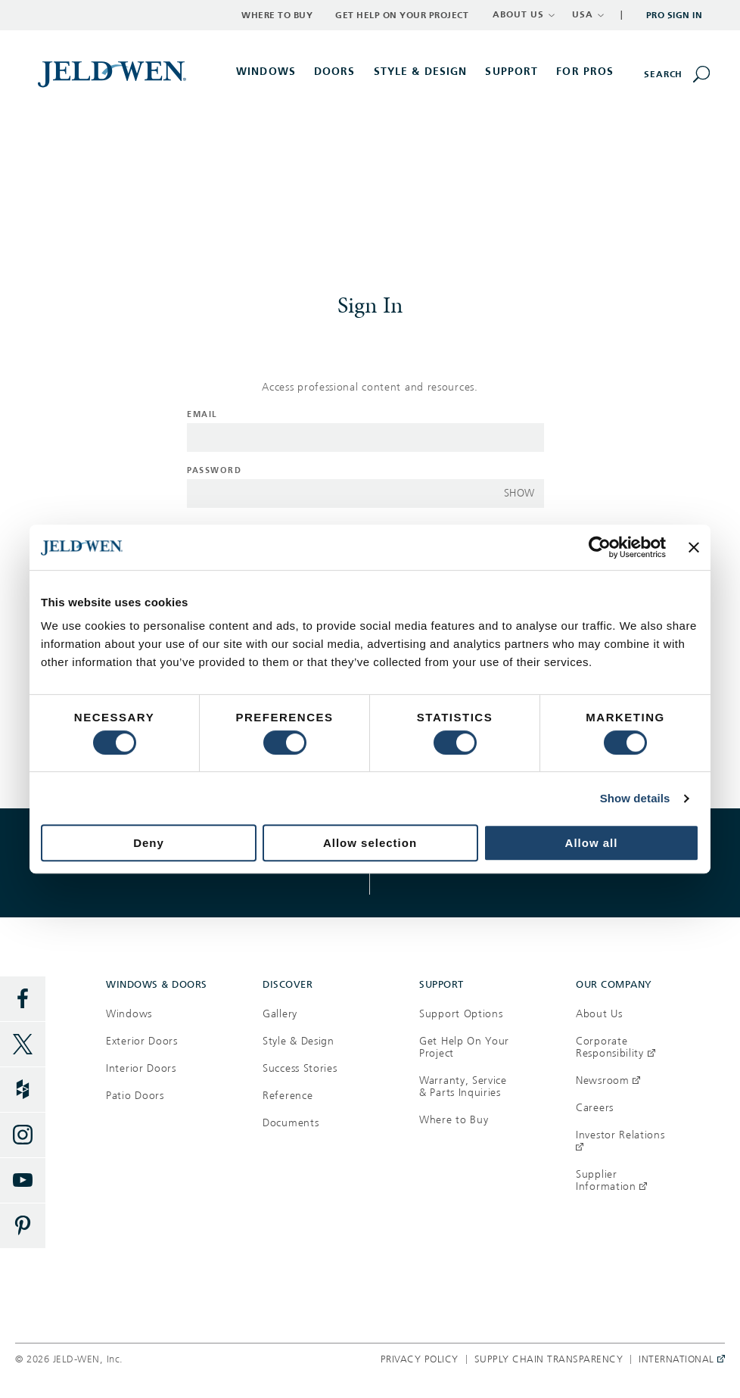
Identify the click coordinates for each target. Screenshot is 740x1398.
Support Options (461, 1013)
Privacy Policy (420, 1359)
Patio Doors (135, 1095)
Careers (595, 1107)
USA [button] (588, 14)
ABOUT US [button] (524, 14)
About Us (599, 1013)
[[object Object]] (113, 73)
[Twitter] (22, 1044)
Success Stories (300, 1068)
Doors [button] (335, 71)
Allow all (591, 842)
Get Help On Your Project (464, 1047)
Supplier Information (611, 1180)
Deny (148, 842)
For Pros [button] (585, 71)
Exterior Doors (142, 1041)
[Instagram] (22, 1135)
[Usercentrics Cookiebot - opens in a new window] (599, 547)
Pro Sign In (674, 15)
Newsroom (608, 1080)
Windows (129, 1013)
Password (214, 470)
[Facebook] (22, 999)
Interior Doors (141, 1068)
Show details (635, 798)
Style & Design (298, 1041)
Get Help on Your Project (401, 15)
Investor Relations (620, 1141)
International (677, 1359)
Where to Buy (276, 15)
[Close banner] (694, 547)
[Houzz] (22, 1090)
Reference (287, 1095)
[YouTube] (22, 1180)
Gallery (280, 1013)
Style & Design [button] (421, 71)
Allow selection (370, 842)
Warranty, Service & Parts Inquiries (463, 1086)
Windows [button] (266, 71)
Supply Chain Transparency (548, 1359)
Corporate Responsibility (615, 1047)
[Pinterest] (22, 1226)
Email (202, 414)
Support (511, 71)
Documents (291, 1122)
